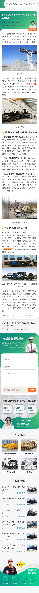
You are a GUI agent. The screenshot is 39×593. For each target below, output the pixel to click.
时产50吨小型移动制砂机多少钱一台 (13, 500)
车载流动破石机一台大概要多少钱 (13, 511)
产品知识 (16, 4)
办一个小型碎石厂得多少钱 (18, 329)
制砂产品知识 (24, 4)
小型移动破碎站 (10, 453)
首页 (10, 4)
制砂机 (29, 472)
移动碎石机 (29, 453)
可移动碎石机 (10, 472)
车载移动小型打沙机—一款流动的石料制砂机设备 (13, 546)
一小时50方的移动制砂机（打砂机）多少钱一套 (13, 535)
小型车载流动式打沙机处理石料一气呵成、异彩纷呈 (13, 523)
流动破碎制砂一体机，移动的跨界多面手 (13, 488)
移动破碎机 (29, 84)
